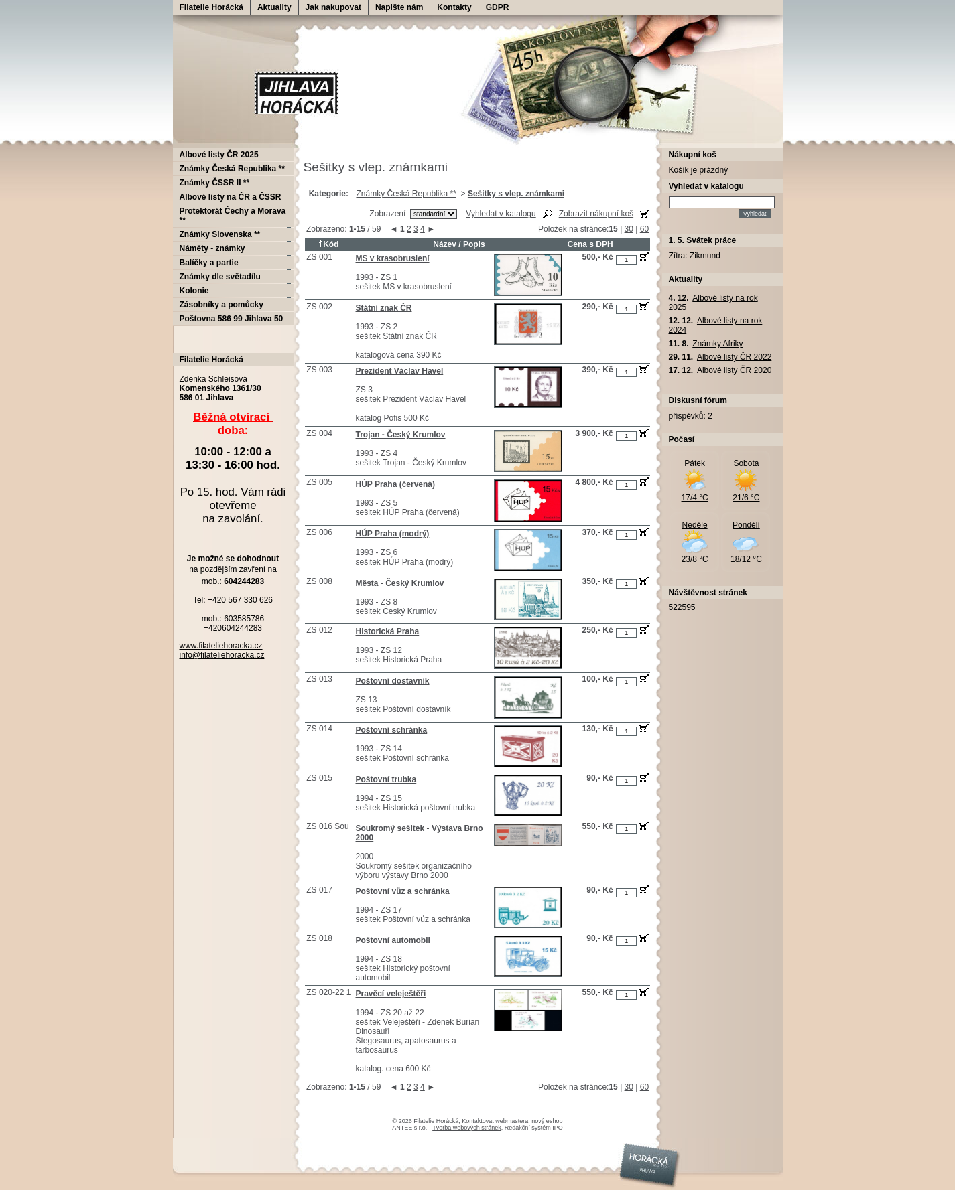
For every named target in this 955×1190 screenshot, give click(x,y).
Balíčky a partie (209, 262)
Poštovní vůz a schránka (403, 891)
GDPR (497, 7)
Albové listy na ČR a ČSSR (230, 197)
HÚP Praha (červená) (396, 484)
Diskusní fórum (698, 400)
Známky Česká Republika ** (406, 193)
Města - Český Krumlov (400, 583)
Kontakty (454, 7)
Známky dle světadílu (220, 276)
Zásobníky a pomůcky (221, 304)
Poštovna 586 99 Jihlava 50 (231, 318)
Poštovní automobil (393, 940)
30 (629, 229)
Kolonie (194, 290)
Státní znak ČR (384, 308)
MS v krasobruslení (393, 258)
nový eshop (546, 1121)
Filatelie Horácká (211, 7)
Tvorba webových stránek (466, 1127)
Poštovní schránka (392, 730)
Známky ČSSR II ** (215, 183)
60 (644, 229)
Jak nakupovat (333, 7)
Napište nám (399, 7)
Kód (328, 244)
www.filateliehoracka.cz (221, 645)
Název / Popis (459, 244)
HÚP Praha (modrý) (393, 533)
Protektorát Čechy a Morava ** (233, 215)
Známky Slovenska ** (220, 234)
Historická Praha (388, 631)
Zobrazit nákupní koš (596, 213)
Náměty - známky (212, 248)
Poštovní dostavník (393, 681)
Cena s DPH (590, 244)
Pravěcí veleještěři (391, 993)
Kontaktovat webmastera (495, 1121)
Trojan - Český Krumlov (401, 434)
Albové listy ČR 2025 (219, 154)
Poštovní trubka (386, 779)
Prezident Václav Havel (400, 371)
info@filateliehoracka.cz (222, 655)
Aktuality (274, 7)
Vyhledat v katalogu (500, 213)
